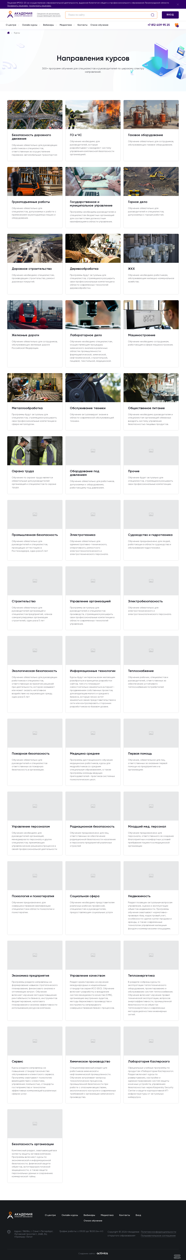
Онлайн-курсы (31, 25)
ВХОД (170, 15)
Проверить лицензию (17, 6)
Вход (138, 1215)
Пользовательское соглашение (158, 1236)
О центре (12, 25)
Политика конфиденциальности (158, 1232)
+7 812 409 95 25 (159, 25)
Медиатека (67, 25)
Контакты (82, 25)
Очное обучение (99, 25)
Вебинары (50, 25)
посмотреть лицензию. (40, 6)
